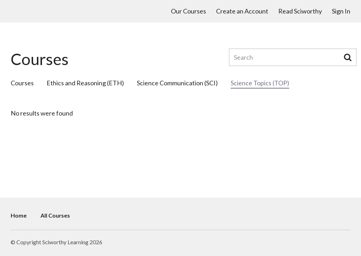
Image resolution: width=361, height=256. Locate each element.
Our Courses (188, 11)
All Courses (55, 215)
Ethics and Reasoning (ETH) (85, 83)
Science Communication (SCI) (177, 83)
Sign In (341, 11)
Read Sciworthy (300, 11)
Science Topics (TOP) (260, 83)
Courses (22, 83)
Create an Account (242, 11)
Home (19, 215)
